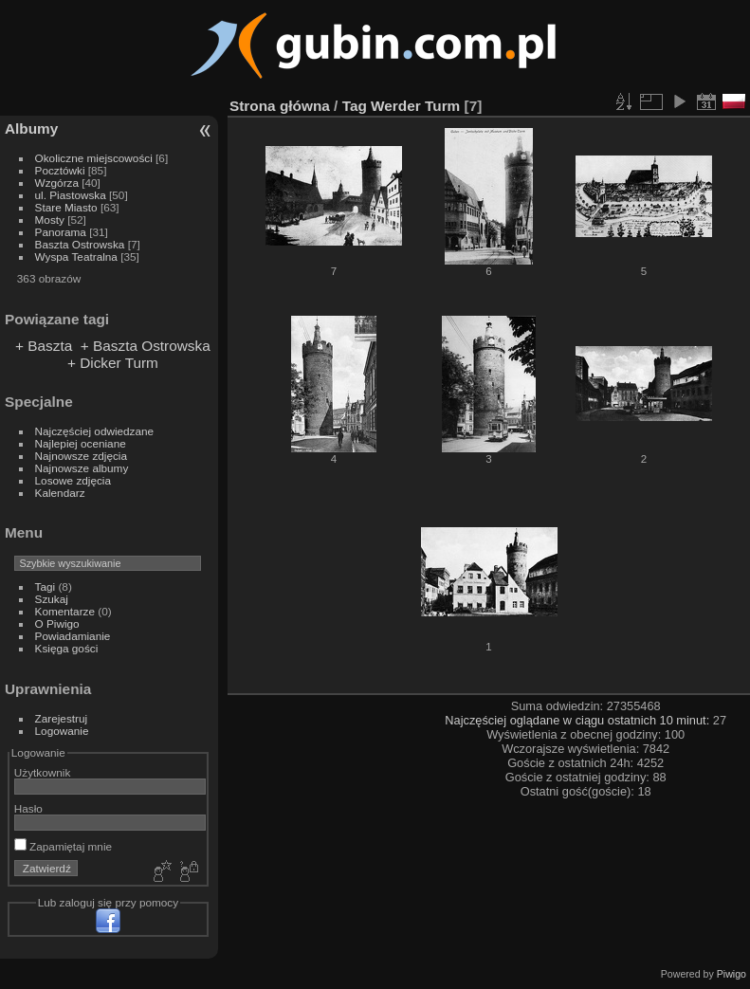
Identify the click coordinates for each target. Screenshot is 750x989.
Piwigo (731, 974)
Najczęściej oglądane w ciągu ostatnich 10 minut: (578, 720)
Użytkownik (42, 772)
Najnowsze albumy (82, 468)
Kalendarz (60, 492)
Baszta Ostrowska (80, 244)
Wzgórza (57, 182)
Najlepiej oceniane (80, 443)
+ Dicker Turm (112, 363)
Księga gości (67, 648)
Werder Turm (415, 106)
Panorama (60, 232)
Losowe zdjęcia (73, 480)
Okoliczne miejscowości (94, 158)
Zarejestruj (61, 718)
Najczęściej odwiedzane (95, 431)
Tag (354, 106)
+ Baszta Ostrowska (145, 346)
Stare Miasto (66, 207)
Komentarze (65, 611)
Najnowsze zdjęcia (81, 455)
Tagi (45, 586)
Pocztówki (60, 170)
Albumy (31, 128)
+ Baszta (43, 346)
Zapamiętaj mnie (63, 846)
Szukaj (51, 599)
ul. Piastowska (70, 195)
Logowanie (62, 730)
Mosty (49, 219)
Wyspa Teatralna (76, 256)
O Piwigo (57, 623)
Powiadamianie (73, 636)
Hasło (28, 808)
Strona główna (279, 106)
